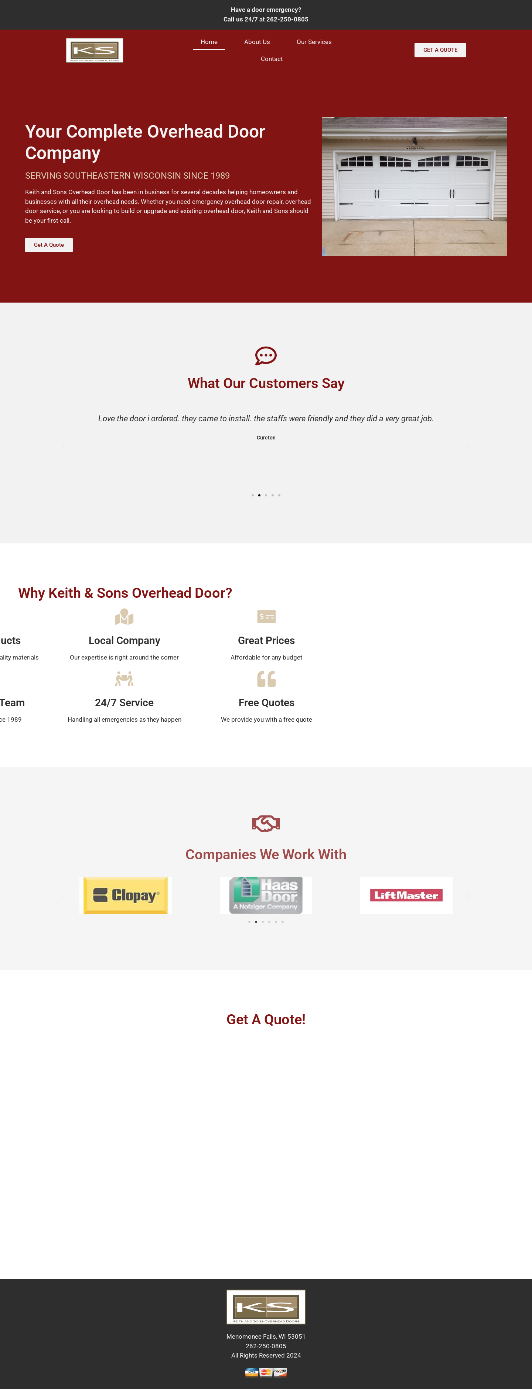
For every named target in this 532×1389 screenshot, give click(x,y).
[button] (62, 445)
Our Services (314, 41)
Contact (272, 59)
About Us (257, 41)
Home (209, 41)
